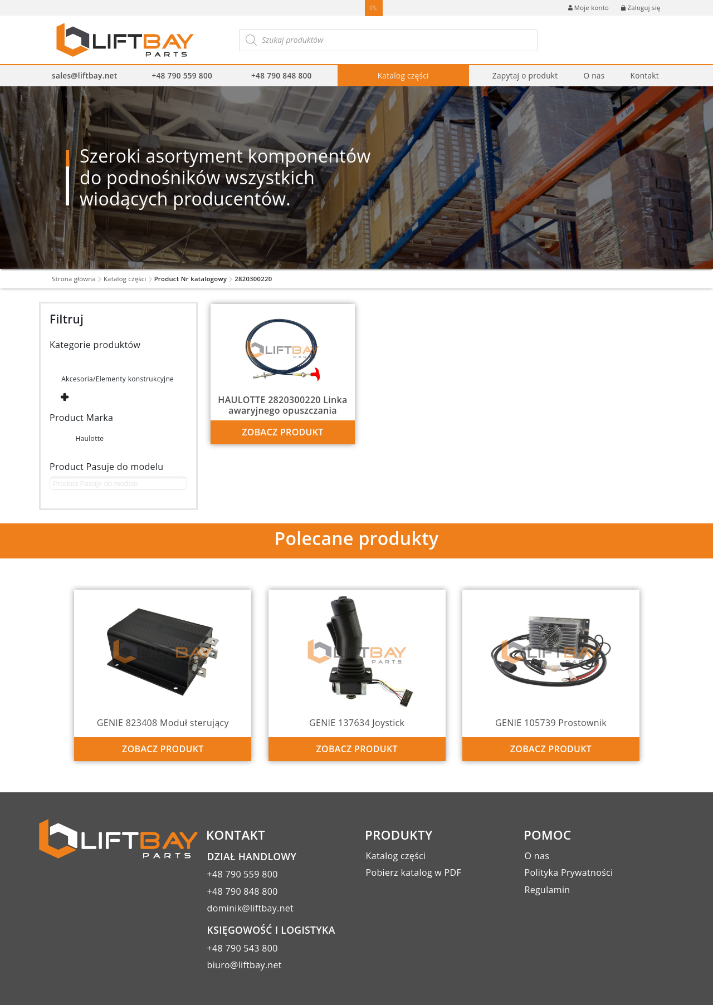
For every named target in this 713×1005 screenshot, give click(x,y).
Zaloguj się (640, 7)
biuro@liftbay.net (244, 965)
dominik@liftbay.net (250, 908)
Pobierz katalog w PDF (413, 872)
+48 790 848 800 (281, 75)
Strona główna (74, 278)
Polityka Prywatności (569, 872)
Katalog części (403, 75)
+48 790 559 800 (182, 75)
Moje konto (588, 7)
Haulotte (89, 438)
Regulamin (547, 890)
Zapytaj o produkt (525, 75)
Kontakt (644, 75)
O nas (593, 75)
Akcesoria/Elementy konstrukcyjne (117, 379)
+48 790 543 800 (242, 948)
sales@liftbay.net (84, 75)
